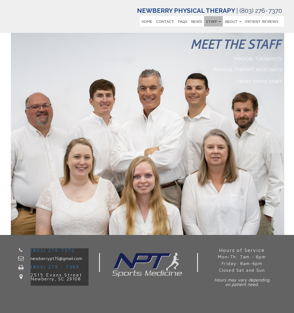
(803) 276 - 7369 (55, 266)
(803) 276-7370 (53, 250)
